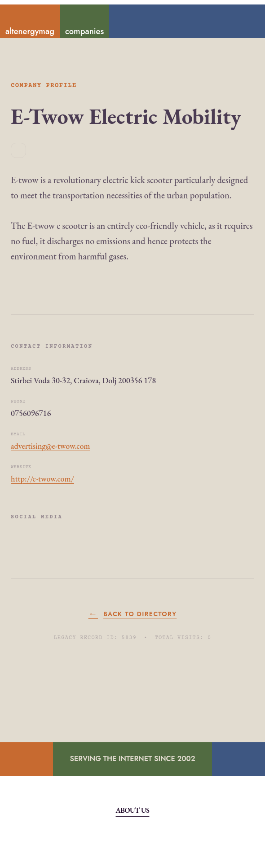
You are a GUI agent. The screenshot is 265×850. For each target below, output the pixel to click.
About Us (133, 810)
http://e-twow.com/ (42, 478)
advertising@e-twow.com (50, 446)
